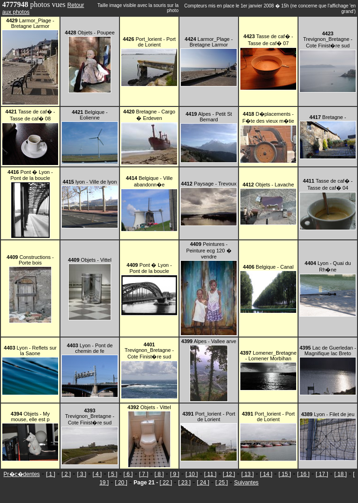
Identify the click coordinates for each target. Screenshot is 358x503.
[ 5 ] (112, 474)
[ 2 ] (66, 474)
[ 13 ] (247, 474)
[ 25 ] (221, 482)
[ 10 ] (192, 474)
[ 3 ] (81, 474)
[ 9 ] (174, 474)
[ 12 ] (229, 474)
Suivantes (246, 482)
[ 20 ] (121, 482)
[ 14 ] (266, 474)
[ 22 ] (165, 482)
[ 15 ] (284, 474)
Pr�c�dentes (22, 474)
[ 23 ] (184, 482)
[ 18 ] (340, 474)
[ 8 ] (159, 474)
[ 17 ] (322, 474)
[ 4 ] (97, 474)
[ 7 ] (143, 474)
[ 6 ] (128, 474)
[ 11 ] (210, 474)
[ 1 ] (50, 474)
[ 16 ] (303, 474)
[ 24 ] (203, 482)
